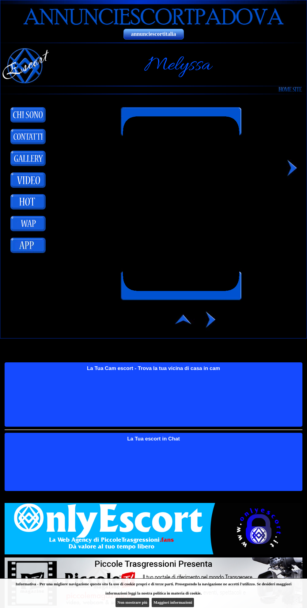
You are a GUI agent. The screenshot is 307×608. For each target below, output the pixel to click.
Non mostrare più (132, 602)
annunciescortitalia (153, 34)
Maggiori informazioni (173, 602)
